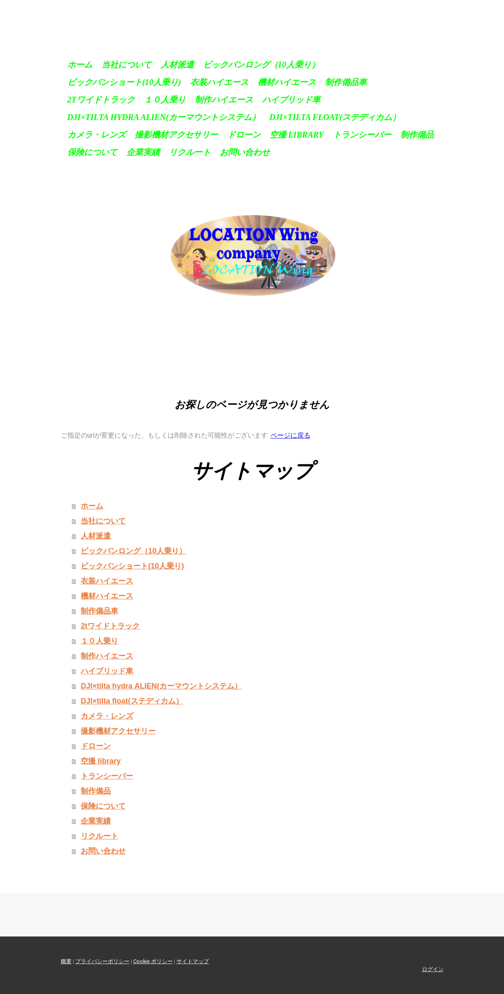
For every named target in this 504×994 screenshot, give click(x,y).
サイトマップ (192, 961)
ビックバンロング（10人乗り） (261, 64)
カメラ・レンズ (96, 134)
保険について (92, 152)
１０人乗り (165, 99)
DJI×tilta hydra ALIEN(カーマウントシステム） (164, 117)
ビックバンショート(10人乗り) (124, 82)
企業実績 (143, 152)
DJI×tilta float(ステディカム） (334, 117)
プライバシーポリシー (102, 961)
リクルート (190, 152)
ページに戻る (290, 435)
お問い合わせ (245, 152)
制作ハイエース (224, 99)
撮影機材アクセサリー (176, 134)
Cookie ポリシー (153, 961)
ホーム (79, 64)
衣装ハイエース (219, 82)
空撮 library (297, 134)
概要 (66, 961)
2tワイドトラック (101, 99)
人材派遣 (177, 64)
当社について (126, 64)
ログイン (433, 969)
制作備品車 (346, 82)
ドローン (244, 134)
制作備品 (417, 134)
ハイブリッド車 (291, 99)
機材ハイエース (287, 82)
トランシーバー (362, 134)
